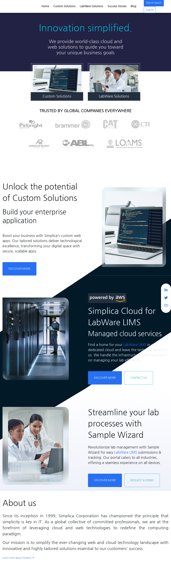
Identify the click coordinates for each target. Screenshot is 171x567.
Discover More (19, 268)
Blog (133, 6)
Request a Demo (142, 480)
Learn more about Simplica (18, 557)
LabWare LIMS (134, 345)
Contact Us (138, 377)
